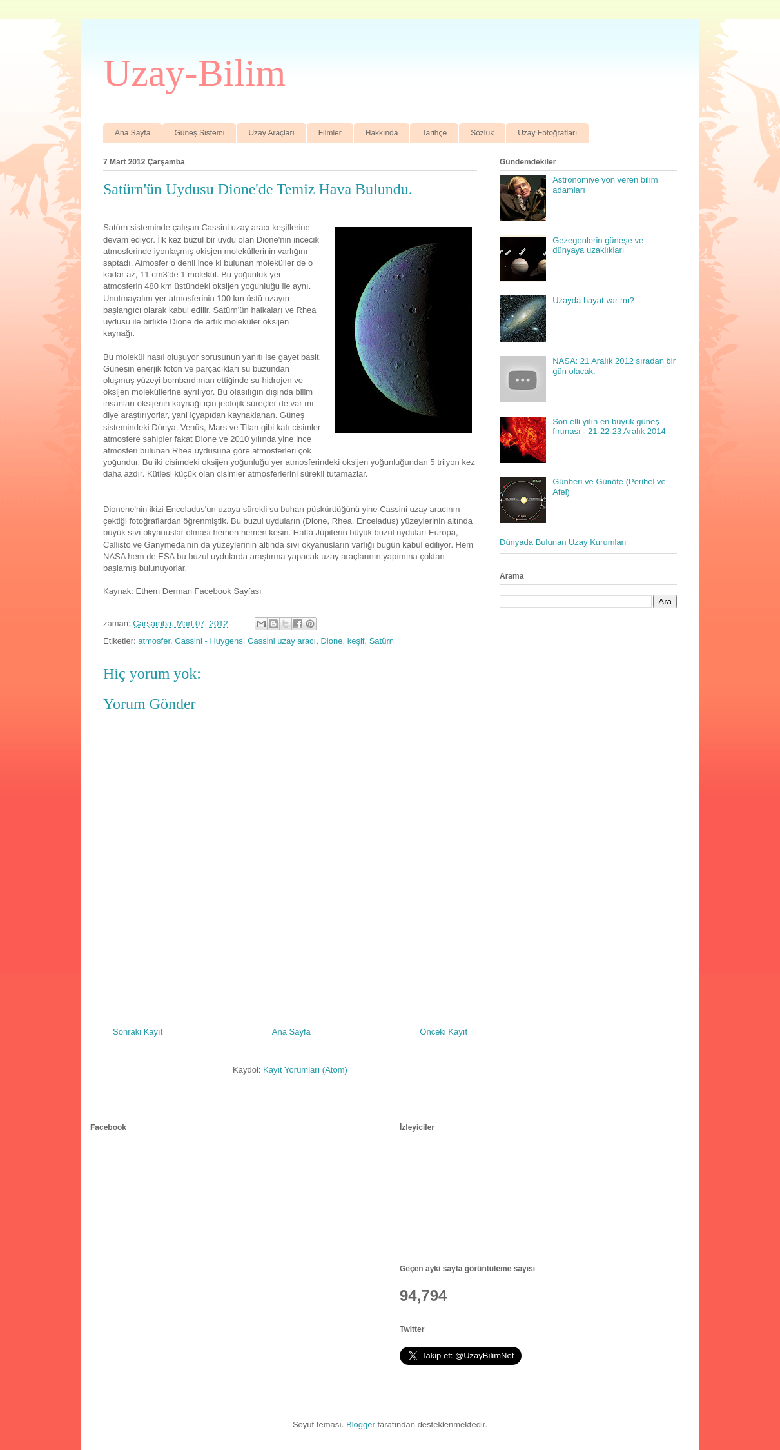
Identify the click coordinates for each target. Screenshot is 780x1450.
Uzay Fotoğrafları (547, 132)
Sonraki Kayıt (137, 1032)
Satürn (381, 641)
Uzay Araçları (271, 132)
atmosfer (154, 641)
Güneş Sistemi (199, 132)
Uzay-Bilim (194, 73)
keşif (356, 641)
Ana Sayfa (132, 132)
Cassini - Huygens (209, 641)
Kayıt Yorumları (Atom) (305, 1070)
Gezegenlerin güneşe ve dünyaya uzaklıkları (597, 245)
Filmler (330, 132)
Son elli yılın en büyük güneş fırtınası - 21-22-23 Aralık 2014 (609, 427)
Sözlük (482, 132)
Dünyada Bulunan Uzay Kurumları (563, 542)
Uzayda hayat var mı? (593, 300)
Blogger (360, 1424)
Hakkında (382, 132)
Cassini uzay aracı (282, 641)
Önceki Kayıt (443, 1032)
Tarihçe (434, 132)
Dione (331, 641)
